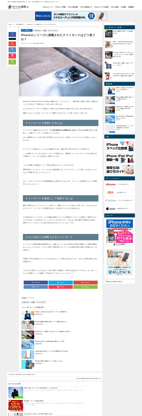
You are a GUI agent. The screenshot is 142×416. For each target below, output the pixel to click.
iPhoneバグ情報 (60, 7)
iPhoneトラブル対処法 (101, 7)
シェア (12, 34)
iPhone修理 (115, 7)
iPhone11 (39, 30)
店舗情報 (131, 7)
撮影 (47, 30)
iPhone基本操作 (73, 7)
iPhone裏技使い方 (86, 7)
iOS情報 (123, 7)
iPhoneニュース (48, 7)
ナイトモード (55, 30)
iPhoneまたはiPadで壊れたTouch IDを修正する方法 (29, 346)
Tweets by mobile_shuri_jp (113, 281)
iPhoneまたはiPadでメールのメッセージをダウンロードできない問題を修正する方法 (123, 54)
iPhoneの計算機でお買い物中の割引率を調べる (82, 351)
